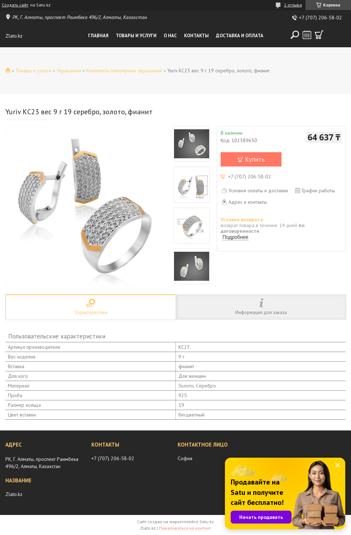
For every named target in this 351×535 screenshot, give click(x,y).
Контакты (196, 36)
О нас (170, 36)
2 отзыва (293, 5)
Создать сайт (15, 5)
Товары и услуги (136, 36)
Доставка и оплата (239, 36)
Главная (98, 36)
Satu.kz (206, 521)
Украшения (69, 70)
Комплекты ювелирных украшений (124, 70)
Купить (255, 159)
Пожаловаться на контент (185, 528)
